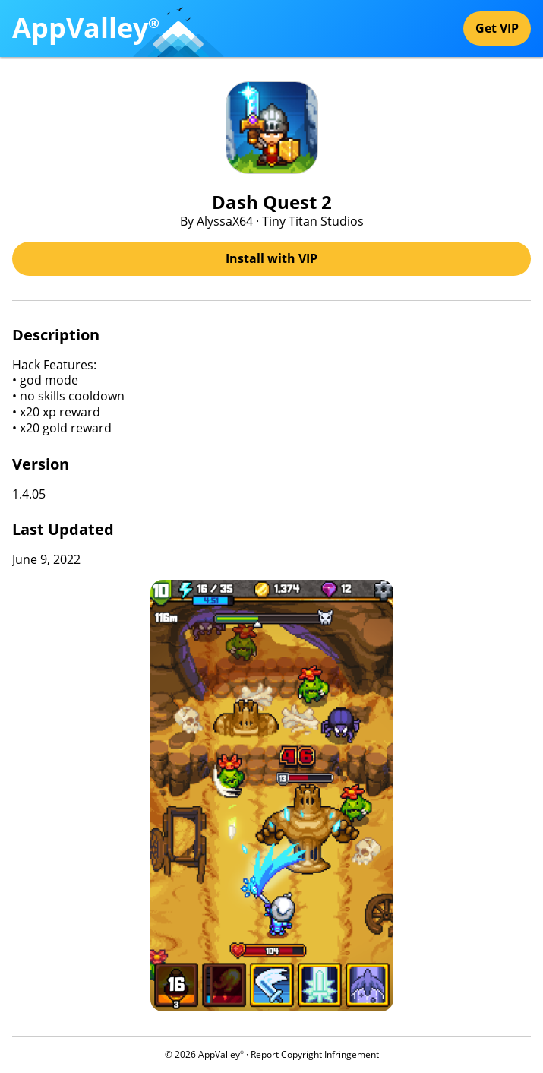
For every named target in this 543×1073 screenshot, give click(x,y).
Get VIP (497, 28)
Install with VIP (271, 258)
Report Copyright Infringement (315, 1054)
